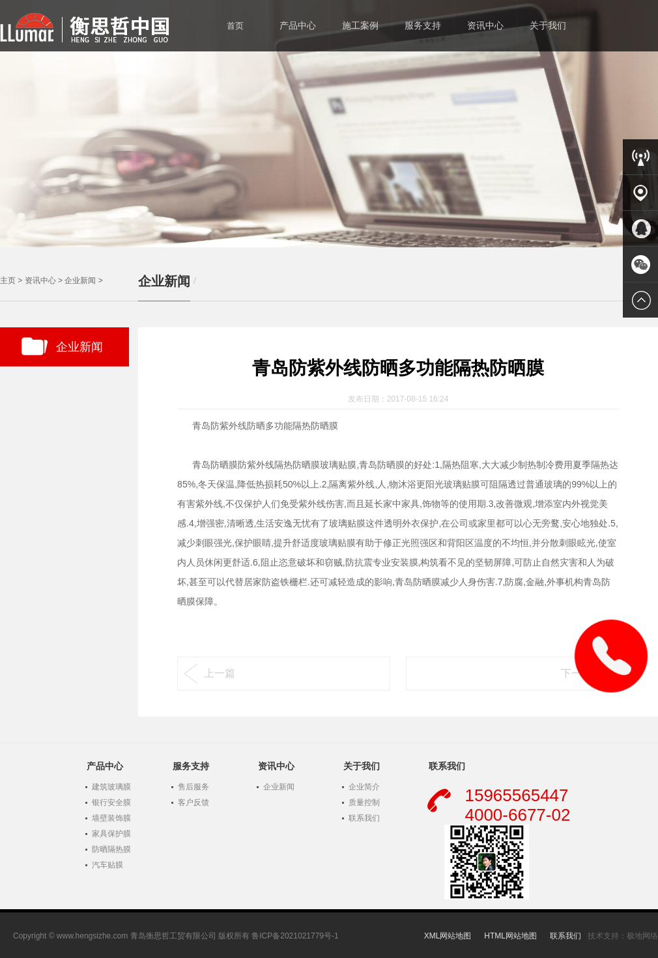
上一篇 (219, 673)
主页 (8, 280)
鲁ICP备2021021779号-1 (294, 935)
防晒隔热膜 (111, 849)
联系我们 (364, 818)
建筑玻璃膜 (111, 786)
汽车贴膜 (107, 864)
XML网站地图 (448, 935)
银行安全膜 (111, 802)
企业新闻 (80, 280)
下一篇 (576, 673)
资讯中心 (40, 280)
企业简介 (364, 786)
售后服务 (193, 786)
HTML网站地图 (510, 935)
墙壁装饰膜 (111, 818)
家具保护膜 (111, 833)
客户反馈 (193, 802)
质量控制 (364, 802)
